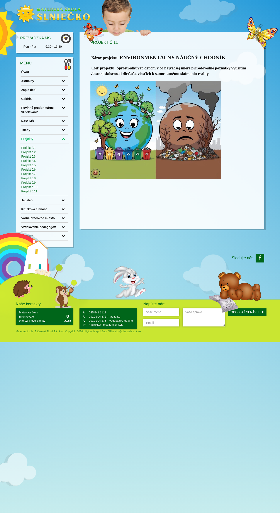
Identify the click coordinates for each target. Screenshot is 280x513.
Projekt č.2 (57, 143)
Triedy (54, 121)
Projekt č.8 (57, 169)
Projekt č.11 (58, 182)
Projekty (56, 130)
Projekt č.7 (57, 165)
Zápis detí (57, 81)
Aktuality (56, 72)
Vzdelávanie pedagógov (67, 218)
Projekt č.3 (57, 148)
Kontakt (55, 227)
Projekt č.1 (57, 139)
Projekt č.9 (57, 174)
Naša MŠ (56, 112)
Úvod (54, 63)
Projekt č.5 (57, 156)
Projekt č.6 (57, 161)
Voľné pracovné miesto (67, 209)
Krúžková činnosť (63, 200)
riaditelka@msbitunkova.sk (106, 324)
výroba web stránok (130, 331)
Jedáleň (55, 191)
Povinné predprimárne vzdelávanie (66, 101)
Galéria (55, 90)
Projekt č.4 (57, 152)
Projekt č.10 (58, 178)
